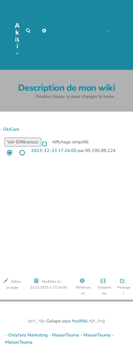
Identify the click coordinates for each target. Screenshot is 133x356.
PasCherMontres (17, 59)
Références (83, 286)
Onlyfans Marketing (28, 335)
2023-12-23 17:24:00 (53, 151)
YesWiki (80, 321)
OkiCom (11, 129)
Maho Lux (96, 31)
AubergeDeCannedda (42, 43)
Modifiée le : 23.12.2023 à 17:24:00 (48, 284)
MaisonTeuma (66, 335)
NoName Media (70, 31)
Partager (123, 286)
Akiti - (17, 27)
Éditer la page (12, 284)
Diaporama (104, 286)
